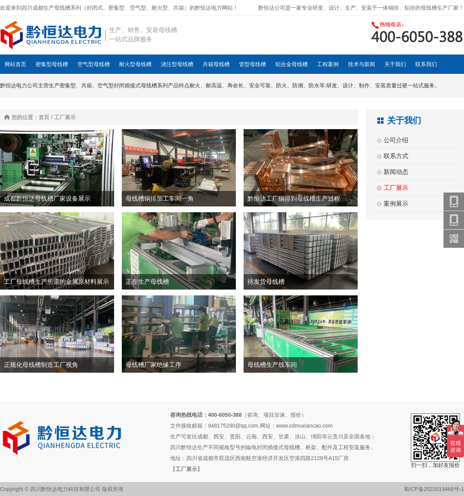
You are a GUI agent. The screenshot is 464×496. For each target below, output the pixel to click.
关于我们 (395, 64)
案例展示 (396, 203)
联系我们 (426, 64)
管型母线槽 (252, 64)
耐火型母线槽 (135, 64)
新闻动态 (396, 172)
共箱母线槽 (216, 64)
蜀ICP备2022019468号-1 (434, 489)
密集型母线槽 (52, 64)
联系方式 (396, 156)
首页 (44, 117)
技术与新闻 (361, 64)
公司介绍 (396, 140)
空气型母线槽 (93, 64)
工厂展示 (65, 117)
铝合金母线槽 (291, 64)
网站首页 (15, 64)
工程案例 (328, 64)
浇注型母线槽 (177, 64)
